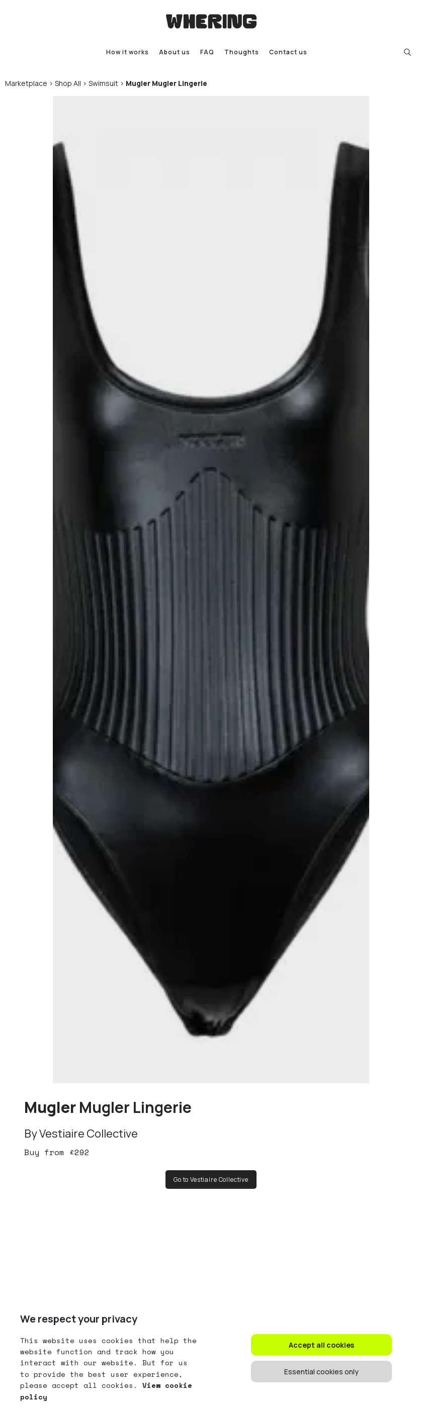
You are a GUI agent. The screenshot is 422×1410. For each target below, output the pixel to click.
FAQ (207, 52)
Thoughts (241, 52)
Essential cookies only (321, 1371)
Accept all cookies (321, 1345)
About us (174, 52)
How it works (127, 52)
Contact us (288, 52)
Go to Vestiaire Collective (211, 1179)
